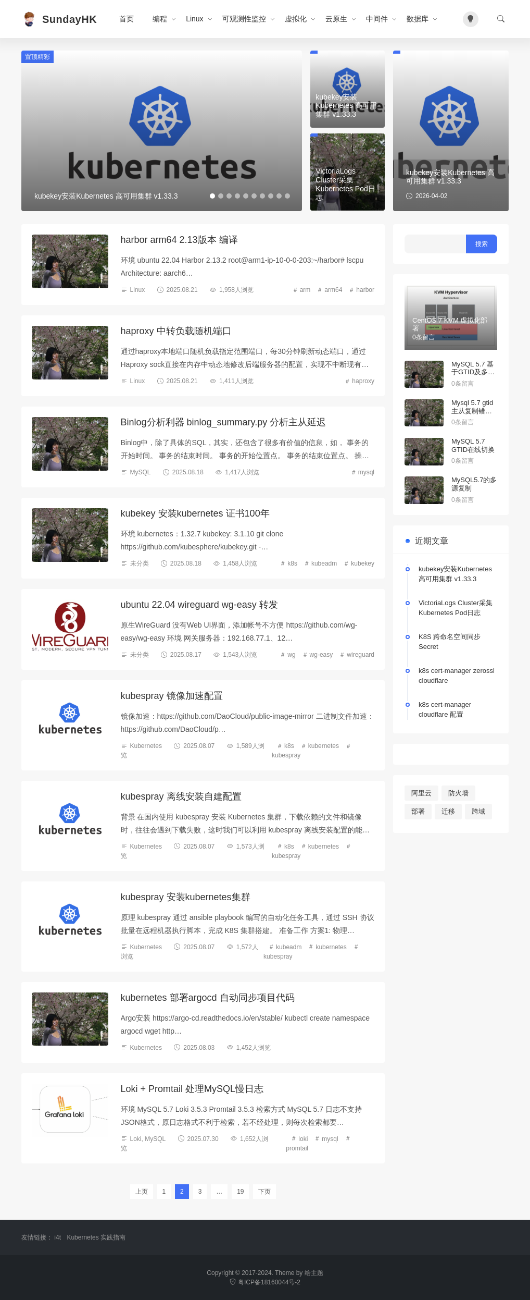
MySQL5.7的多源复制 (474, 484)
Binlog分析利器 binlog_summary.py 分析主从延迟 (223, 422)
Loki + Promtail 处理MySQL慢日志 (192, 1089)
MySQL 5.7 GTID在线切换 (473, 445)
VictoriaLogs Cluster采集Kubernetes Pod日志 (456, 608)
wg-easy (321, 654)
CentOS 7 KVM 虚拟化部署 (449, 324)
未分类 (139, 563)
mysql (366, 472)
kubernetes (323, 746)
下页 (264, 1191)
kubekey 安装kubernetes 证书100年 (195, 513)
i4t (57, 1237)
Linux (194, 19)
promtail (297, 1148)
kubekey (362, 563)
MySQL (140, 472)
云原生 (336, 19)
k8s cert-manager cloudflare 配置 (445, 710)
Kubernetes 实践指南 (96, 1237)
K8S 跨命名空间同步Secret (450, 642)
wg (291, 654)
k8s (292, 563)
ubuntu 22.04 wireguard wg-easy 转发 (199, 604)
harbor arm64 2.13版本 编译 (179, 240)
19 (240, 1191)
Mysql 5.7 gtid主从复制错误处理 (472, 411)
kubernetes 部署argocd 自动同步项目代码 (208, 997)
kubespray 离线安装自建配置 (181, 796)
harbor (365, 289)
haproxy (363, 381)
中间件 (377, 19)
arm (305, 289)
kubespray (286, 755)
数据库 (417, 19)
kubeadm (324, 563)
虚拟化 (296, 19)
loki (303, 1139)
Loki (136, 1139)
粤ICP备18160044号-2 (265, 1282)
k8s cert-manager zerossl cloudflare (457, 676)
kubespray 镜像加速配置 (172, 696)
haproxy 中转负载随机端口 (176, 331)
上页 (141, 1191)
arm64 (333, 289)
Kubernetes (146, 746)
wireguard (360, 654)
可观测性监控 (244, 19)
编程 (160, 19)
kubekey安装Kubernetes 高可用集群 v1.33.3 (455, 574)
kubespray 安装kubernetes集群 (185, 897)
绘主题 (314, 1273)
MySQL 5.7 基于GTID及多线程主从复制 (473, 372)
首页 (126, 19)
